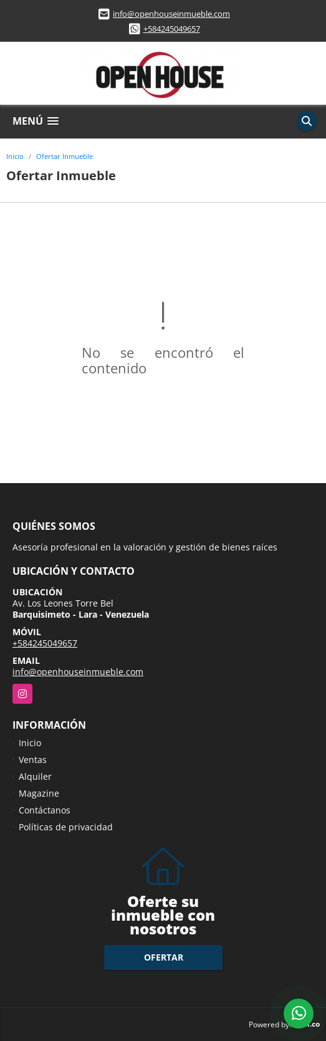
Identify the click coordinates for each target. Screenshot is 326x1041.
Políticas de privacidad (66, 827)
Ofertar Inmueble (64, 156)
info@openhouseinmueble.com (171, 13)
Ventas (33, 759)
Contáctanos (44, 810)
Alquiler (35, 776)
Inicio (15, 156)
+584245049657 (171, 28)
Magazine (39, 793)
